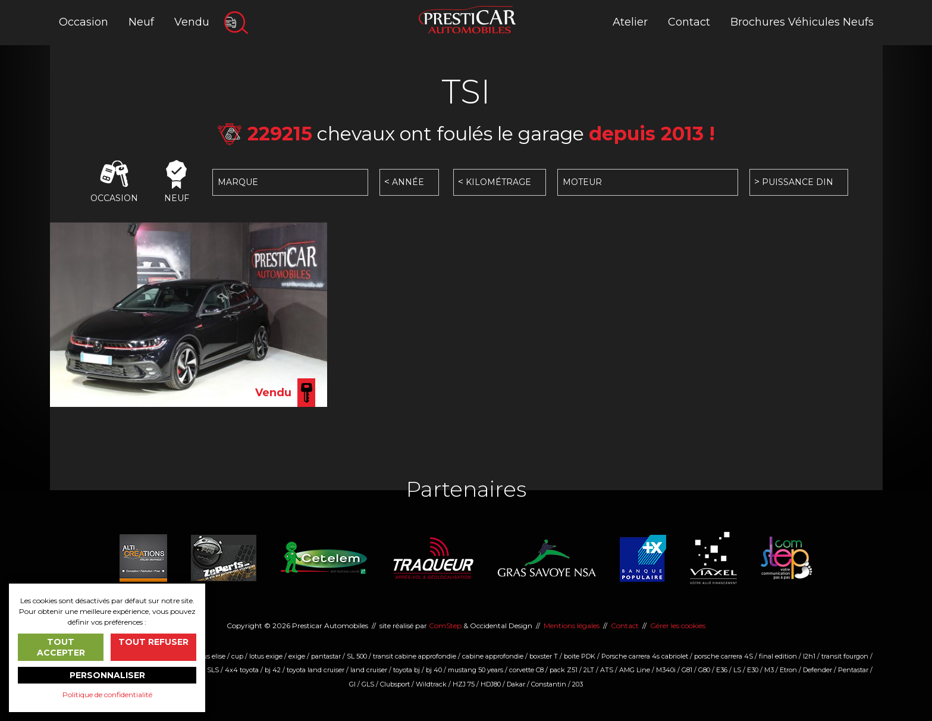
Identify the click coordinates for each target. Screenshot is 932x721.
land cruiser (368, 670)
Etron (788, 670)
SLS (213, 670)
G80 (704, 670)
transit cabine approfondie (414, 656)
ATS (606, 670)
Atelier (630, 22)
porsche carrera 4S (723, 656)
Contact (689, 22)
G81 (687, 670)
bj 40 (434, 670)
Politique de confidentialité (107, 694)
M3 (769, 670)
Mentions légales (572, 625)
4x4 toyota (242, 670)
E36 (721, 670)
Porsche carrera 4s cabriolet (644, 656)
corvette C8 (526, 670)
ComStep (445, 625)
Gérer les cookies (677, 625)
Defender (817, 670)
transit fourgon (844, 656)
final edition (778, 656)
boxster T (543, 656)
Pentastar (853, 670)
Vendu (191, 22)
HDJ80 (491, 684)
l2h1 (809, 656)
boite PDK (579, 656)
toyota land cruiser (315, 670)
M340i (666, 670)
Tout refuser (153, 642)
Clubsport (395, 684)
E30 (752, 670)
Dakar (516, 684)
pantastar (326, 656)
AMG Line (634, 670)
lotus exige (266, 656)
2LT (588, 670)
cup (237, 656)
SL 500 (357, 656)
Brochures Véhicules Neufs (802, 22)
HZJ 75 (464, 684)
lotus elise (210, 656)
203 (577, 684)
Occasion (83, 22)
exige (296, 656)
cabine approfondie (492, 656)
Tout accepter (61, 647)
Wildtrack (431, 684)
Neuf (141, 22)
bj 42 (273, 670)
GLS (368, 684)
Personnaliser (107, 675)
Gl (352, 684)
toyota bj (406, 670)
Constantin (548, 684)
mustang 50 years (475, 670)
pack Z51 (564, 670)
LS (737, 670)
